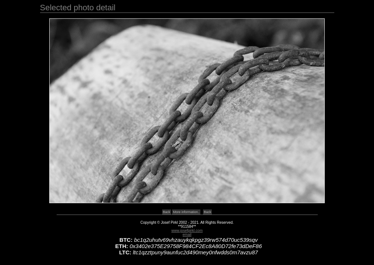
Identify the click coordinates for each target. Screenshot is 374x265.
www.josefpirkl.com (187, 231)
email (187, 235)
